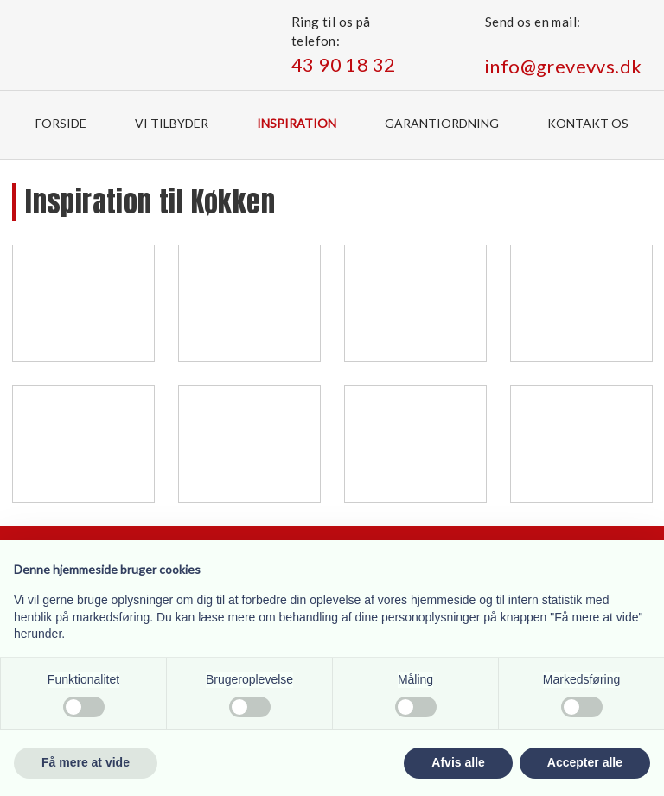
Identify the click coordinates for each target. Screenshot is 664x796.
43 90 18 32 (343, 64)
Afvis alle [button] (457, 762)
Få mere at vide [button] (86, 762)
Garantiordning (442, 123)
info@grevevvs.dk (563, 66)
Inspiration (296, 123)
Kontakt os (588, 123)
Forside (60, 123)
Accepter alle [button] (584, 762)
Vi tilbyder (171, 123)
